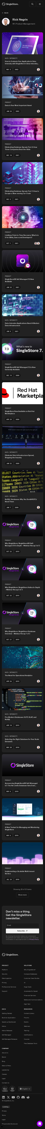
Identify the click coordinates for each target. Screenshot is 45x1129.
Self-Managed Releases (9, 1039)
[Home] (10, 4)
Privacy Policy (34, 939)
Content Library (29, 1013)
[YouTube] (13, 1097)
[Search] (32, 4)
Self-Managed (6, 1035)
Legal (3, 1078)
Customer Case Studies (31, 978)
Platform (5, 970)
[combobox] (25, 1088)
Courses (27, 1039)
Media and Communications (33, 1000)
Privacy (4, 1111)
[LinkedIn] (3, 1097)
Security (4, 974)
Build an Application (8, 1018)
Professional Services (9, 987)
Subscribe (22, 931)
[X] (8, 1097)
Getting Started (7, 1013)
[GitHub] (18, 1097)
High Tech (27, 1004)
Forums (26, 1018)
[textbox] (22, 925)
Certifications (28, 1035)
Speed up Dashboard (9, 1022)
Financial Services (30, 995)
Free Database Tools (30, 1043)
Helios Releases (7, 1030)
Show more (22, 895)
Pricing (4, 982)
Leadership (5, 1070)
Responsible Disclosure (10, 1124)
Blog (6, 13)
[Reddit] (28, 1097)
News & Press (6, 1065)
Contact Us (5, 1083)
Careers (4, 1074)
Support (4, 991)
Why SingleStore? (30, 970)
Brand (4, 1057)
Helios (4, 1026)
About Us (5, 1053)
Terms (4, 1115)
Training (26, 1030)
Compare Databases (30, 974)
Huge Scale (27, 987)
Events (26, 1022)
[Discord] (23, 1097)
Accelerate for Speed (31, 991)
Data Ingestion (7, 978)
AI (24, 982)
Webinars (27, 1026)
